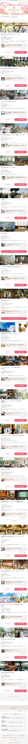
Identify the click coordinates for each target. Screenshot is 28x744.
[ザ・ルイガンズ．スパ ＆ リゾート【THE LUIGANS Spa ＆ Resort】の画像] (14, 598)
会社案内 (4, 735)
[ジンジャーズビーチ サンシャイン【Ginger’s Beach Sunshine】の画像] (14, 361)
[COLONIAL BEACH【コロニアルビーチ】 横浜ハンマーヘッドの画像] (14, 128)
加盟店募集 (10, 737)
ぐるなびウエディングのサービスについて (19, 737)
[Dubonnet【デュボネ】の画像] (14, 294)
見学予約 (7, 52)
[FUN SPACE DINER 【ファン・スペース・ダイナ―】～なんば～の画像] (14, 564)
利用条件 (11, 735)
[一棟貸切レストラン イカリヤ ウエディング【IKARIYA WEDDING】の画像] (14, 394)
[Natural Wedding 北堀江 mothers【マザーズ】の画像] (14, 62)
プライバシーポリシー (16, 735)
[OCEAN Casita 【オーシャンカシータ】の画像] (14, 161)
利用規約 (7, 735)
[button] (14, 717)
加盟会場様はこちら (5, 737)
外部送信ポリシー (22, 735)
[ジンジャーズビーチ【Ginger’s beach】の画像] (14, 95)
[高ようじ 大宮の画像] (14, 227)
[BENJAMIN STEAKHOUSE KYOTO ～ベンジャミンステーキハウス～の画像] (14, 530)
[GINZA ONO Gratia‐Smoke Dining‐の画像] (14, 666)
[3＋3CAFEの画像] (14, 193)
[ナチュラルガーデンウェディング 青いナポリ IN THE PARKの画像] (14, 429)
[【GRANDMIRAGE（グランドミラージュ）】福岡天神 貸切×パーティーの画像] (14, 495)
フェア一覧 (21, 52)
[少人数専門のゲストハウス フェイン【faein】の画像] (14, 327)
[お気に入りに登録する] (26, 32)
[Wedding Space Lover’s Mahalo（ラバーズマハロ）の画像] (14, 28)
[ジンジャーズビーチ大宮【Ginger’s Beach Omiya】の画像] (14, 260)
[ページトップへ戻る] (14, 707)
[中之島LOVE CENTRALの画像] (14, 463)
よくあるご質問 (14, 739)
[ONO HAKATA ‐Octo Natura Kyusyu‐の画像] (14, 633)
